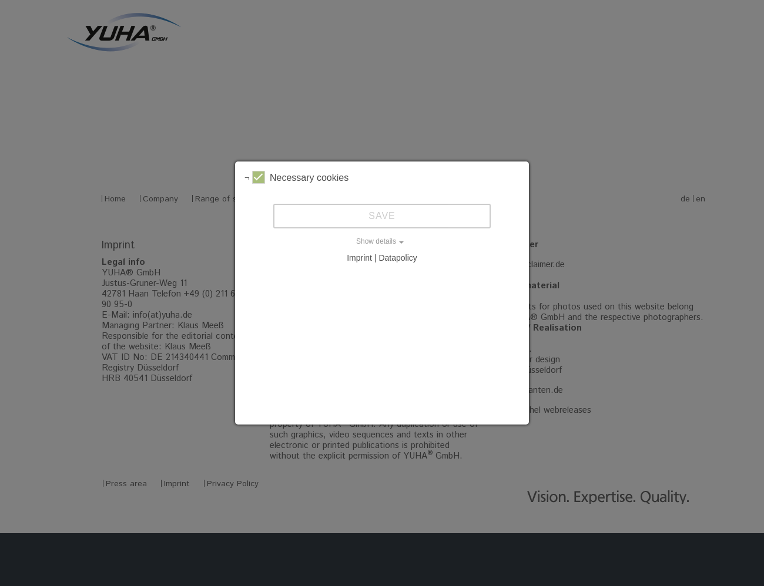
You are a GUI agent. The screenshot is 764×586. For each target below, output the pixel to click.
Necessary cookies (300, 177)
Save (382, 216)
